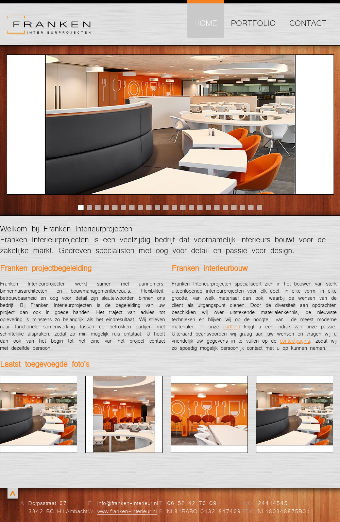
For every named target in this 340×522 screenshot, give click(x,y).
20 (242, 207)
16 (208, 207)
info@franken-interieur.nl (127, 502)
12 (174, 207)
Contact (307, 22)
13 (182, 207)
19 (234, 207)
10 (157, 207)
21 (251, 207)
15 (200, 207)
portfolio (231, 326)
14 (191, 207)
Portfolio (253, 22)
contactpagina (295, 340)
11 (166, 207)
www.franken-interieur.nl (127, 511)
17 (217, 207)
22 (259, 207)
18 (225, 207)
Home (205, 22)
